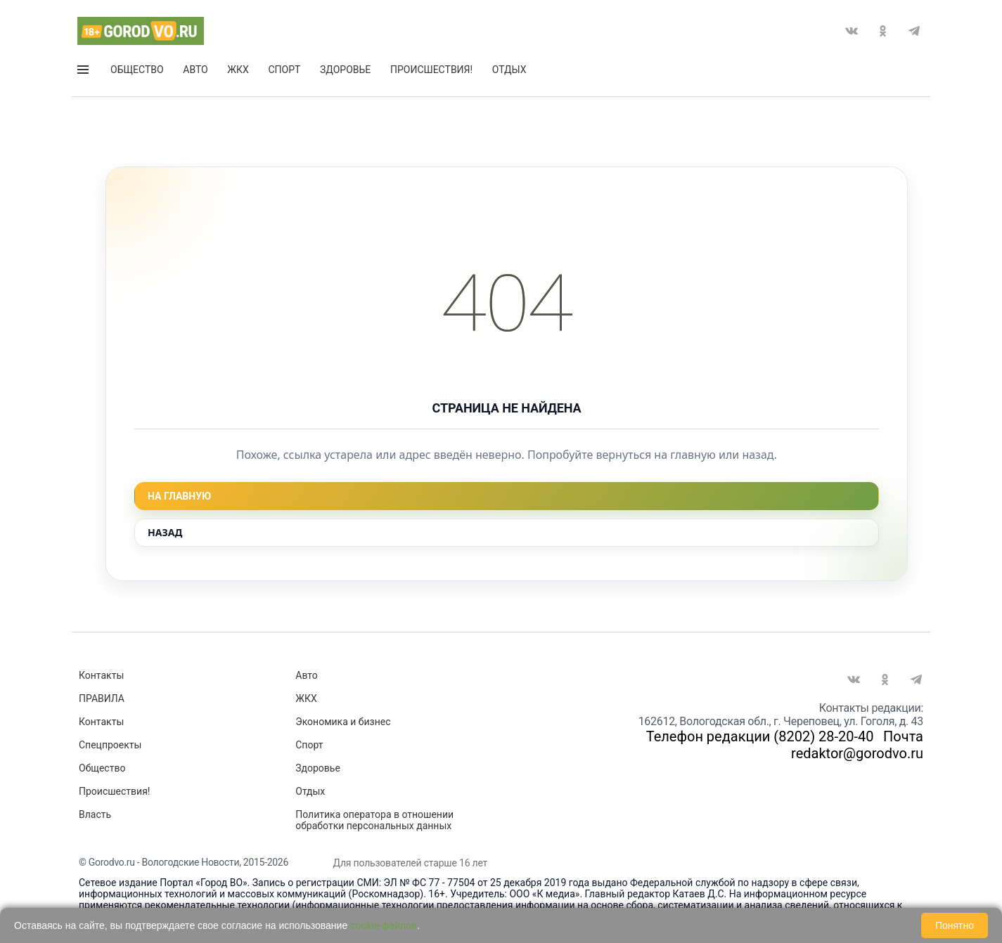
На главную (179, 496)
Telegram (914, 30)
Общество (137, 69)
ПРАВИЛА (101, 698)
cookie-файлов (383, 925)
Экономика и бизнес (342, 721)
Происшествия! (431, 69)
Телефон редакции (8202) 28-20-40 (760, 736)
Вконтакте (851, 30)
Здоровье (345, 69)
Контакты (101, 675)
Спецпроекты (110, 744)
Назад (165, 532)
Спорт (284, 69)
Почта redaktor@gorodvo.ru (857, 745)
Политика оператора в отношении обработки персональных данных (374, 820)
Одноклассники (882, 30)
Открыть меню (83, 69)
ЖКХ (237, 69)
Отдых (509, 69)
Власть (95, 814)
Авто (195, 69)
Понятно (954, 925)
